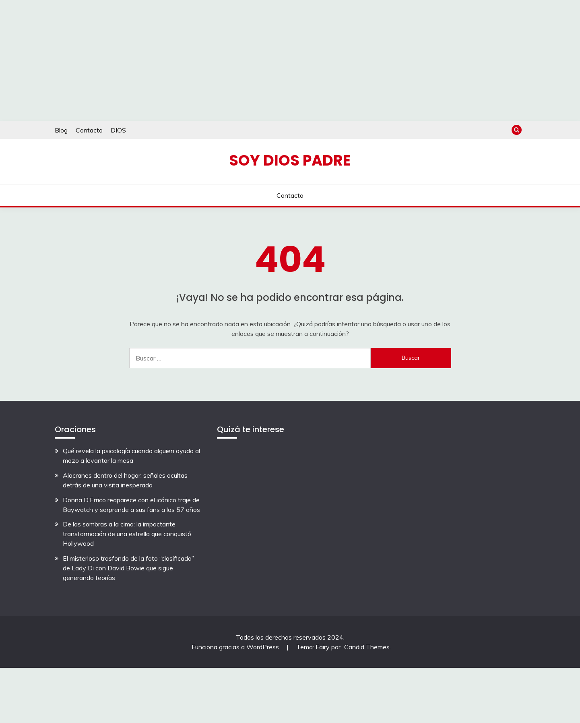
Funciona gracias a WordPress (236, 647)
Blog (61, 130)
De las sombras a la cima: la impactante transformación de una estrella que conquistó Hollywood (127, 533)
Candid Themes (367, 647)
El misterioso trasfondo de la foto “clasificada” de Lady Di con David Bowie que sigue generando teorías (128, 568)
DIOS (118, 130)
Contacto (89, 130)
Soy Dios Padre (290, 160)
